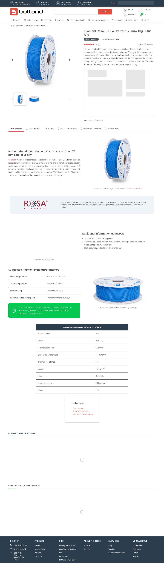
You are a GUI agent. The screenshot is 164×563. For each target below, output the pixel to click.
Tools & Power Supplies (99, 20)
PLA (78, 166)
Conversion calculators (116, 553)
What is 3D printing (81, 411)
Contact (147, 10)
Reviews (87, 549)
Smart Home (131, 20)
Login (130, 10)
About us (87, 545)
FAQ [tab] (60, 129)
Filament (12, 160)
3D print (16, 20)
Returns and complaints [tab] (91, 129)
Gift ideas (38, 556)
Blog (110, 545)
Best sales (38, 553)
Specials (38, 545)
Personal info (138, 545)
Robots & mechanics (76, 20)
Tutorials (111, 549)
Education (117, 20)
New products (40, 549)
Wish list (136, 556)
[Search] (83, 11)
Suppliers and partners (67, 549)
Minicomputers (31, 20)
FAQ (60, 553)
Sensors (59, 20)
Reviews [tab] (72, 129)
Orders (135, 553)
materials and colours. (134, 189)
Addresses (137, 549)
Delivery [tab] (49, 129)
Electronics (46, 20)
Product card (78, 408)
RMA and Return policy (67, 560)
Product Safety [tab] (112, 129)
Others (145, 20)
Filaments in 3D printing (83, 414)
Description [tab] (16, 129)
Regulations (63, 556)
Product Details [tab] (33, 129)
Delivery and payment (67, 545)
